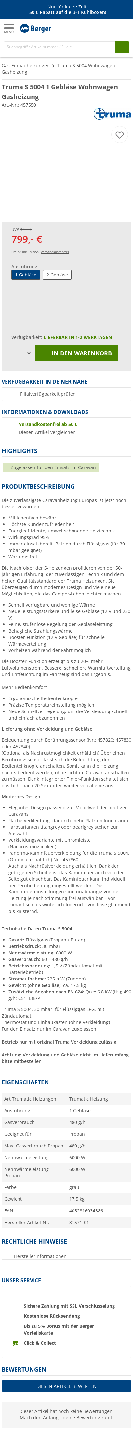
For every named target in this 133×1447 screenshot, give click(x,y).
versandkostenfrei (55, 252)
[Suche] (59, 47)
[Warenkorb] (123, 28)
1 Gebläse (25, 275)
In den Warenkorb (77, 353)
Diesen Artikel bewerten (66, 1386)
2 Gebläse (57, 275)
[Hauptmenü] (9, 28)
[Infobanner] (68, 9)
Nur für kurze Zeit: (67, 7)
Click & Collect (40, 1343)
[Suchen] (122, 47)
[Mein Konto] (110, 28)
